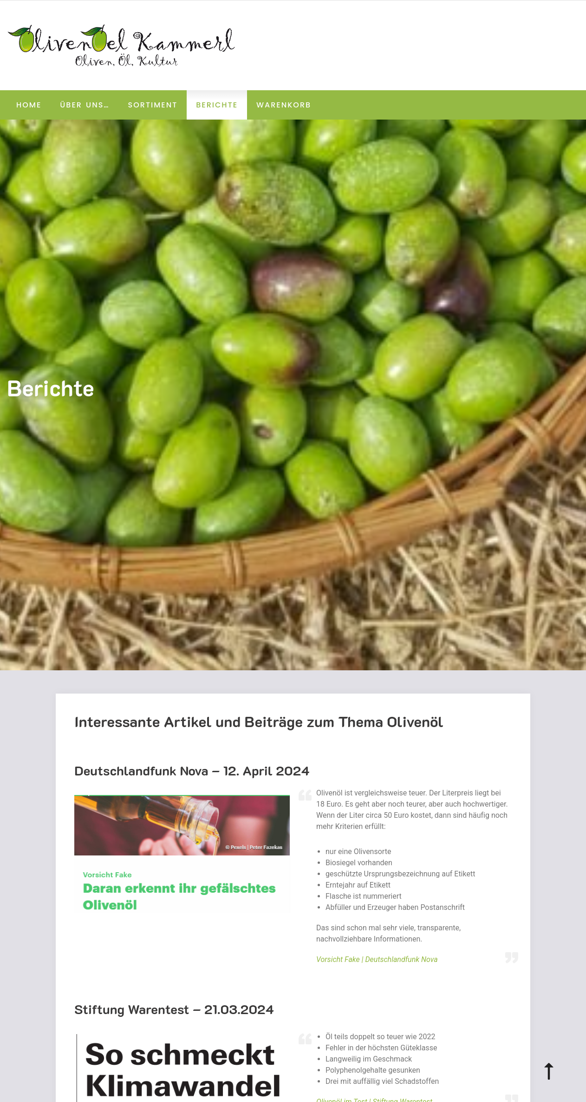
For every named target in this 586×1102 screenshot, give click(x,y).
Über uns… (84, 105)
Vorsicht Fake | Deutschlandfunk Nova (377, 959)
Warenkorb (283, 105)
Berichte (217, 105)
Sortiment (153, 105)
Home (28, 105)
